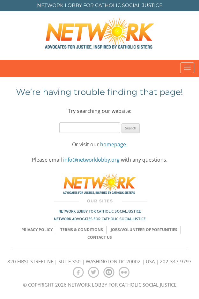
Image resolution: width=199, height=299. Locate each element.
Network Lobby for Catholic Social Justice (99, 211)
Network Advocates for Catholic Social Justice (99, 218)
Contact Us (99, 237)
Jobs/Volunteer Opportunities (144, 229)
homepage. (113, 144)
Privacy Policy (37, 229)
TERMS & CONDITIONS (81, 229)
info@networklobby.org (91, 159)
